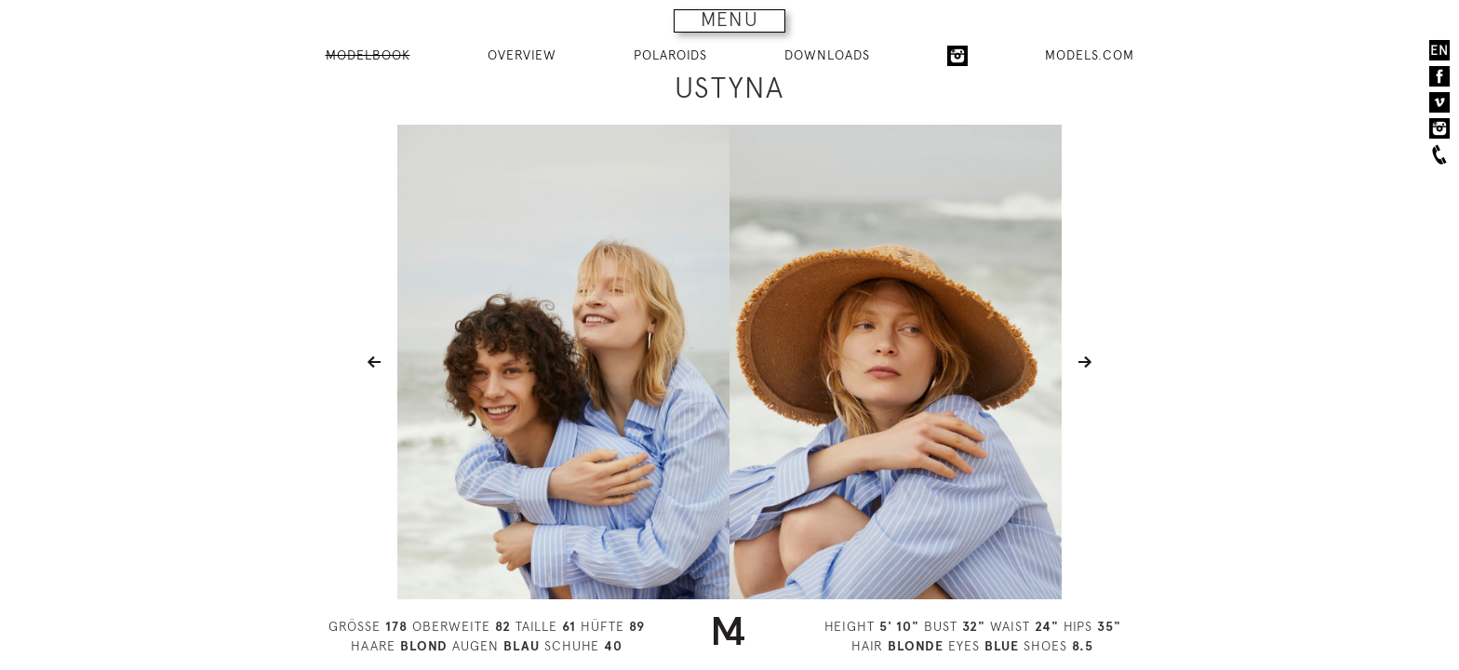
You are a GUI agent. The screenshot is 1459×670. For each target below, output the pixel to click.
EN (1439, 50)
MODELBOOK (368, 55)
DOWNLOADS (827, 55)
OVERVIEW (522, 55)
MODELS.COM (1089, 55)
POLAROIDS (670, 55)
